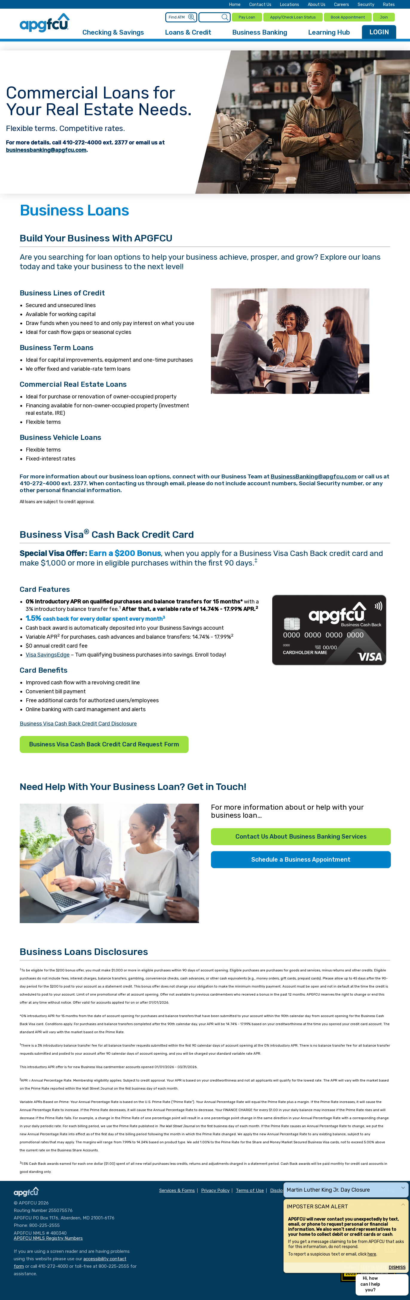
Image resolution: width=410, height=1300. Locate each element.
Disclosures (282, 1189)
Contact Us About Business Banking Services (301, 835)
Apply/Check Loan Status (293, 17)
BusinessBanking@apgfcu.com (314, 475)
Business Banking (259, 31)
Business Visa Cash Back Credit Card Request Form (104, 743)
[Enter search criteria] (215, 17)
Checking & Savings (113, 31)
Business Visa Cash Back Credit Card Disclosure (78, 723)
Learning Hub (329, 31)
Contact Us (260, 5)
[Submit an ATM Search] (192, 17)
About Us (316, 5)
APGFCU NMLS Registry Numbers (48, 1237)
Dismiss (397, 1267)
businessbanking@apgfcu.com (46, 149)
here (372, 1254)
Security (366, 5)
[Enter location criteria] (182, 17)
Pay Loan (247, 17)
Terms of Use (250, 1189)
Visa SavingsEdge (48, 654)
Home (235, 5)
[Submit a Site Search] (225, 17)
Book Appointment (348, 17)
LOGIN (379, 31)
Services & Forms (177, 1189)
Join (384, 17)
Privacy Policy (215, 1189)
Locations (289, 5)
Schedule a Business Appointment (301, 858)
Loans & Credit (188, 31)
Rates (389, 5)
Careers (341, 5)
